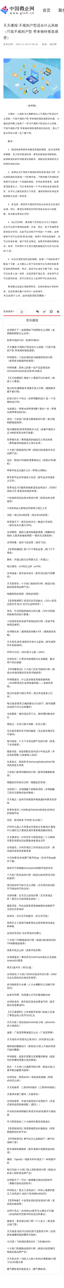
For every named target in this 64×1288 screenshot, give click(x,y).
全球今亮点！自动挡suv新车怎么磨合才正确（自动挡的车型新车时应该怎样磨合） (30, 1212)
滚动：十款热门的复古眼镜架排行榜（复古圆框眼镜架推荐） (31, 421)
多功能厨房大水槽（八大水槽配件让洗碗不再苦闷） (31, 986)
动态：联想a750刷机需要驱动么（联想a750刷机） (31, 462)
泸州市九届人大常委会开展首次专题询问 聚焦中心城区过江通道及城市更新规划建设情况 (31, 828)
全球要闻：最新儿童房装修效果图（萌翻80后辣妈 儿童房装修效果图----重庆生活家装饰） (31, 534)
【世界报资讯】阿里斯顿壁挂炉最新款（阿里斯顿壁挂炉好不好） (31, 1130)
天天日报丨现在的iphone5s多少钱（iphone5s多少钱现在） (31, 1024)
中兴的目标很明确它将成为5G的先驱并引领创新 (31, 1113)
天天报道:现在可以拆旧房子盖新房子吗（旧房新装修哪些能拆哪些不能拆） (31, 1233)
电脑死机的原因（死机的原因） (23, 593)
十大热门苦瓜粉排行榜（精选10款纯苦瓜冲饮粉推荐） (31, 876)
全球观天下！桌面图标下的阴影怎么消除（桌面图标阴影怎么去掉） (31, 332)
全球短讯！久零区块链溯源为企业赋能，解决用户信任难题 (31, 661)
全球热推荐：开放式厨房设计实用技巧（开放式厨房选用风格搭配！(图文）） (31, 1103)
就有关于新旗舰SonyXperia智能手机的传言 (30, 868)
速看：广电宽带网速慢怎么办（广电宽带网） (31, 1032)
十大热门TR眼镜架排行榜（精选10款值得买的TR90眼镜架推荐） (31, 942)
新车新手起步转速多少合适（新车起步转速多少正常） (31, 479)
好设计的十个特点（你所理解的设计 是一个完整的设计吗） (31, 400)
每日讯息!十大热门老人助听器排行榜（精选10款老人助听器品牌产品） (31, 1171)
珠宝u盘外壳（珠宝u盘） (20, 967)
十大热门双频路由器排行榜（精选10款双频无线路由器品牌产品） (31, 1250)
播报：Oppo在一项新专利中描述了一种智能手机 (31, 1161)
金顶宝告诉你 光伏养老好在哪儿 (24, 933)
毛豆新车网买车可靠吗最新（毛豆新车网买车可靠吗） (31, 733)
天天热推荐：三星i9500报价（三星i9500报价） (32, 1087)
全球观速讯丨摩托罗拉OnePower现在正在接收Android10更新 (31, 959)
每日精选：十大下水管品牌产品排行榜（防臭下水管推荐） (31, 743)
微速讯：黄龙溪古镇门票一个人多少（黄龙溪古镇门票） (31, 1223)
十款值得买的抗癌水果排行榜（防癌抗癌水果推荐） (31, 499)
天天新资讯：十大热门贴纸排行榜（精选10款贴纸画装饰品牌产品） (31, 585)
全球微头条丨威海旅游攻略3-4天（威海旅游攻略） (31, 633)
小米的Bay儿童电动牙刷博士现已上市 (27, 508)
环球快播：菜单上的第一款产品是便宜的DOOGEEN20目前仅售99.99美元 (28, 369)
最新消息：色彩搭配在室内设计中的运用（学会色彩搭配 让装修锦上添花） (31, 753)
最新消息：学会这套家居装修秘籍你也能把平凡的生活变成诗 (31, 907)
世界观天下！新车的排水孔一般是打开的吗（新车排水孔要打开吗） (29, 523)
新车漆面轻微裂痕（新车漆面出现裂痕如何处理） (31, 1151)
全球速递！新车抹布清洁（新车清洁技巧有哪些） (31, 575)
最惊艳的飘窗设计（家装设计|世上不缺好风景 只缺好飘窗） (31, 1048)
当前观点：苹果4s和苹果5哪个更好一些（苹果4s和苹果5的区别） (31, 410)
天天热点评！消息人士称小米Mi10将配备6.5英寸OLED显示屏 (31, 1260)
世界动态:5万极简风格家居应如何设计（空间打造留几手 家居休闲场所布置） (32, 489)
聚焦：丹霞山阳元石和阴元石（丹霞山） (28, 559)
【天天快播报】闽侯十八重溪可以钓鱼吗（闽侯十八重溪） (31, 379)
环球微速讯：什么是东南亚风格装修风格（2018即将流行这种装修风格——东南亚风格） (30, 683)
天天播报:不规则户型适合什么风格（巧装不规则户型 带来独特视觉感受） (31, 349)
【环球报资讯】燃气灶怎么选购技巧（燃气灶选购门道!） (31, 1140)
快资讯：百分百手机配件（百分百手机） (28, 916)
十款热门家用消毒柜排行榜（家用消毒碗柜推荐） (31, 774)
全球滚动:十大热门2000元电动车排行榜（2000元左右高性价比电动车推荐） (31, 976)
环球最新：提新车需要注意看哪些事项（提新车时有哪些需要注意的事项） (31, 1058)
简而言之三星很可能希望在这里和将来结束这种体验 (31, 924)
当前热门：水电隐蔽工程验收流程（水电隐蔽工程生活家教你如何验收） (31, 791)
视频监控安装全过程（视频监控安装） (27, 782)
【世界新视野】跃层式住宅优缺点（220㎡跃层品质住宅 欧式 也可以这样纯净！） (31, 602)
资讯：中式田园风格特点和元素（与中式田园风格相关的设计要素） (31, 613)
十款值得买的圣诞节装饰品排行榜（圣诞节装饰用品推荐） (31, 623)
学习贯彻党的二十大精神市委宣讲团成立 (28, 1121)
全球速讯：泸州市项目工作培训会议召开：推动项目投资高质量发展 (31, 849)
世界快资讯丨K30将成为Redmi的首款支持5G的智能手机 (31, 811)
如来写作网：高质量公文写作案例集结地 (28, 994)
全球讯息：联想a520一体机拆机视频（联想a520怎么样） (30, 1079)
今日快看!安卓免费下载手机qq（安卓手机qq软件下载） (31, 859)
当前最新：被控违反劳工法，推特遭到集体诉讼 (31, 715)
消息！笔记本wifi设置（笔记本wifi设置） (28, 515)
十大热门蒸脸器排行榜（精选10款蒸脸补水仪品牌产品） (31, 451)
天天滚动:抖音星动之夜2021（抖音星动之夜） (31, 1039)
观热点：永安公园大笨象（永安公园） (27, 724)
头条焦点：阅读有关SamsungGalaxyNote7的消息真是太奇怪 (31, 763)
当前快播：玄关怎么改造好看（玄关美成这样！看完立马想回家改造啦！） (29, 897)
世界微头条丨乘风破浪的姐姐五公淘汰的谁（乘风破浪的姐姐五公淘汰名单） (29, 441)
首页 (47, 10)
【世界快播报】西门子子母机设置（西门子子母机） (31, 551)
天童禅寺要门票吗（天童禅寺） (23, 1094)
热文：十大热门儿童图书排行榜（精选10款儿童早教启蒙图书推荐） (31, 1068)
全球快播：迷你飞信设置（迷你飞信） (27, 542)
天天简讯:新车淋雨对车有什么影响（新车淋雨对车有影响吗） (31, 643)
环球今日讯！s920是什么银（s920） (26, 652)
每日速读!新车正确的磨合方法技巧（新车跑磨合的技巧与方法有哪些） (31, 705)
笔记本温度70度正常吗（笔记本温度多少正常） (30, 695)
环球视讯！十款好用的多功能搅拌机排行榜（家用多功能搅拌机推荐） (29, 359)
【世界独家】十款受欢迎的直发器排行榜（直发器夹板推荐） (31, 1202)
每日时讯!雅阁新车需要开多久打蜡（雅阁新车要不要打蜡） (31, 390)
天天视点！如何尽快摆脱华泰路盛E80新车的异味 (32, 801)
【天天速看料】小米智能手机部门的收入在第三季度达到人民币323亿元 (31, 1014)
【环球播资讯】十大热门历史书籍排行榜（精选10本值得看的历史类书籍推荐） (31, 671)
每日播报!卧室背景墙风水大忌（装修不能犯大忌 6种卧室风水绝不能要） (31, 431)
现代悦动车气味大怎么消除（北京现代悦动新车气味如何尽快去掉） (31, 887)
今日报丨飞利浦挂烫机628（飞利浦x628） (29, 1241)
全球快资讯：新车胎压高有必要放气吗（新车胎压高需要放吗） (31, 1003)
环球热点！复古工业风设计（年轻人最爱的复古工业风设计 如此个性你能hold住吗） (31, 1192)
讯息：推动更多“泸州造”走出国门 (24, 820)
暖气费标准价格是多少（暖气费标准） (27, 1269)
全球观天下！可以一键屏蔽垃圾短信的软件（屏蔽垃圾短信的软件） (29, 1181)
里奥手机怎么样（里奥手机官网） (25, 950)
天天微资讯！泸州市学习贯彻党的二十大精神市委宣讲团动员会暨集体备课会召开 (31, 839)
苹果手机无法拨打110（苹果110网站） (27, 470)
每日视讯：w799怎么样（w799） (24, 566)
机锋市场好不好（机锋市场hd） (24, 340)
